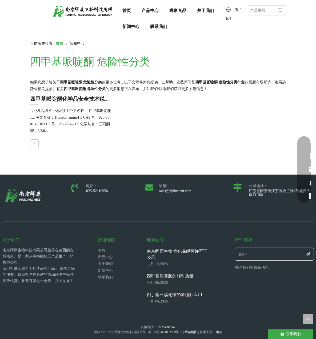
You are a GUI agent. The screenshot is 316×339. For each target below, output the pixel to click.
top (308, 319)
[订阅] (308, 254)
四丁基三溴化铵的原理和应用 (174, 294)
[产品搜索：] (262, 10)
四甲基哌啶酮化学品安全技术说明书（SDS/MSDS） (91, 99)
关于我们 (105, 264)
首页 (101, 250)
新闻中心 (105, 271)
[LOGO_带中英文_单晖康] (87, 11)
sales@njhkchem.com (175, 191)
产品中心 (105, 257)
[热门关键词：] (281, 10)
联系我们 (105, 277)
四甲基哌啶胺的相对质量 (170, 276)
